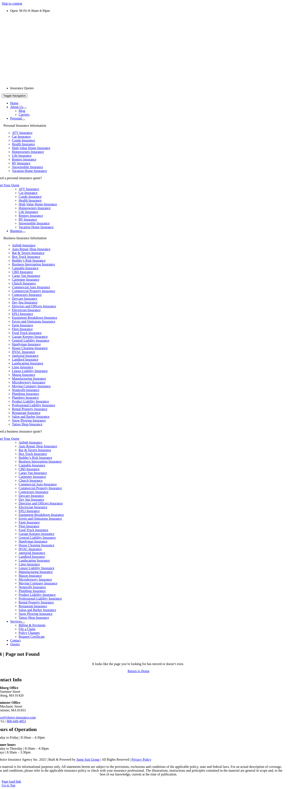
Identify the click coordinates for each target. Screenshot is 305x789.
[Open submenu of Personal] (23, 119)
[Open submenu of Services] (23, 622)
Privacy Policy (141, 759)
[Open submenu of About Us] (25, 108)
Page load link (11, 781)
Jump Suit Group (87, 759)
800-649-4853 (16, 721)
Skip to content (12, 3)
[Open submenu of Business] (24, 232)
